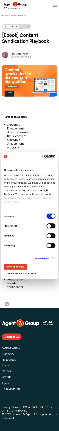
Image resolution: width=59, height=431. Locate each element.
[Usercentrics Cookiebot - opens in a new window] (42, 156)
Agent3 (6, 383)
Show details (41, 258)
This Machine (11, 389)
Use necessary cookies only (21, 273)
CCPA (26, 407)
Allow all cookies (15, 266)
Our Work (8, 354)
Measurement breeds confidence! (16, 283)
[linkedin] (7, 304)
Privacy (6, 407)
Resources (9, 360)
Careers (7, 371)
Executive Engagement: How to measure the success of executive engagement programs (18, 136)
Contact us (12, 337)
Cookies (17, 407)
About (6, 365)
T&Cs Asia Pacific (17, 410)
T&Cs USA (37, 407)
